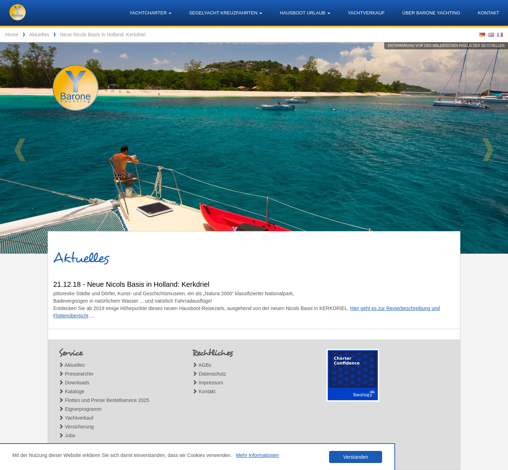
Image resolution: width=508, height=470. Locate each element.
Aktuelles (39, 34)
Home (11, 34)
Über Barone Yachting (431, 13)
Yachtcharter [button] (150, 13)
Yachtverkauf (366, 13)
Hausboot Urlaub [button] (305, 13)
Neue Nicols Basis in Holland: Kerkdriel (103, 34)
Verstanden (355, 457)
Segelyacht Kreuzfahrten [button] (225, 13)
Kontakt (488, 13)
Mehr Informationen (257, 455)
